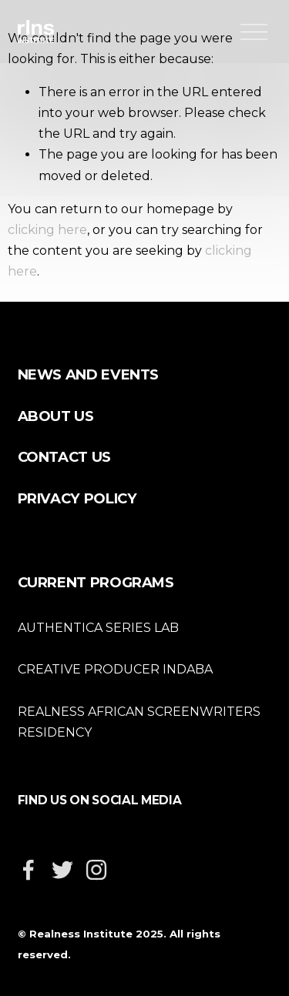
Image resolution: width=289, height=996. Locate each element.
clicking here (47, 229)
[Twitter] (62, 870)
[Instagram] (96, 870)
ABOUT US (56, 416)
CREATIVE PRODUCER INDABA (115, 669)
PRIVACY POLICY (77, 498)
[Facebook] (28, 870)
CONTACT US (64, 457)
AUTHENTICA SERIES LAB (98, 627)
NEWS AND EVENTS (89, 374)
